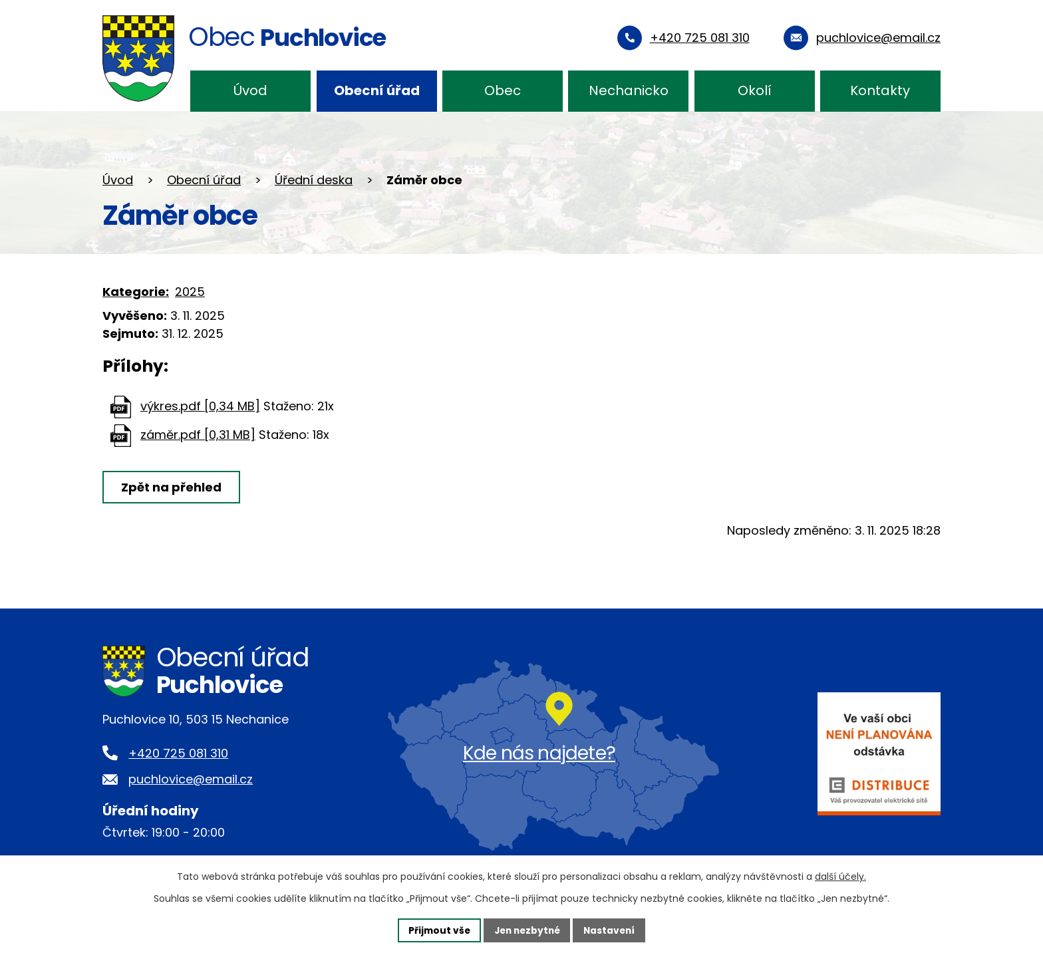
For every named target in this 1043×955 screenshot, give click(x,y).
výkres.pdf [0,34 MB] (200, 406)
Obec (502, 90)
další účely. (840, 876)
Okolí (755, 90)
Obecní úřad (377, 90)
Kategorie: (135, 291)
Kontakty (880, 90)
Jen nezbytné (526, 929)
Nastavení (612, 929)
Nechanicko (629, 90)
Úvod (250, 90)
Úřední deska (314, 180)
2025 (190, 291)
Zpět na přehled (172, 487)
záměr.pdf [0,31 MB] (197, 434)
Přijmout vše (436, 929)
